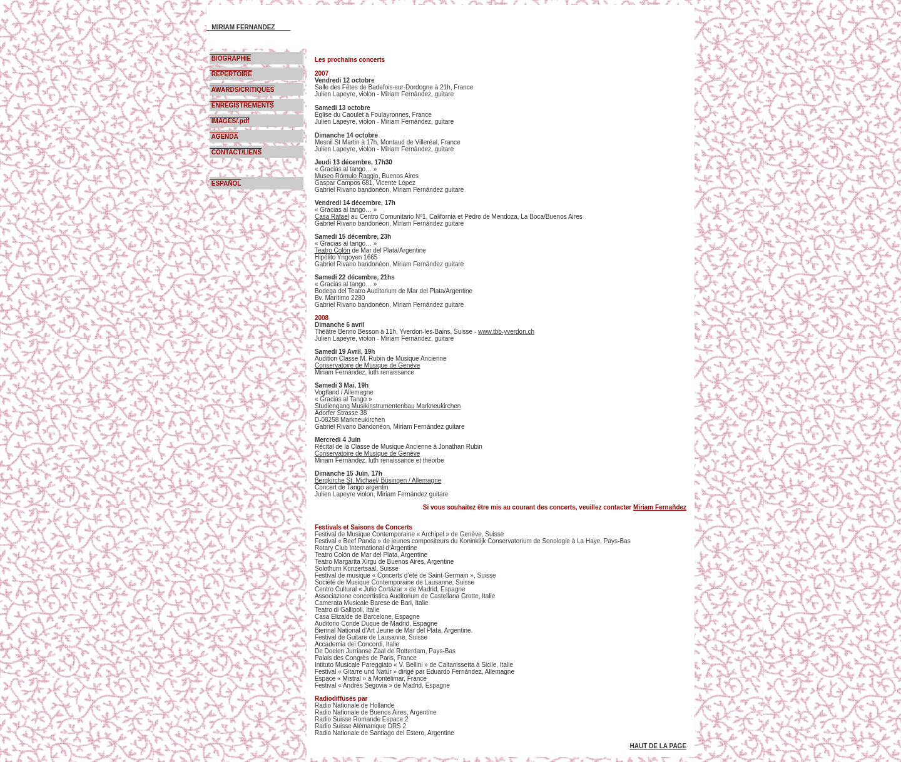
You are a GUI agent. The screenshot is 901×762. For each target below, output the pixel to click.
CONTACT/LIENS (236, 152)
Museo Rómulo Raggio (347, 176)
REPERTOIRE (231, 74)
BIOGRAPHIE (230, 58)
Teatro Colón (332, 250)
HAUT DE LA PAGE (658, 746)
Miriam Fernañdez (659, 507)
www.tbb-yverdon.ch (506, 331)
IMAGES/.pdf (229, 121)
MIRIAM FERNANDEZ (248, 27)
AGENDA (224, 136)
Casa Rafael (332, 216)
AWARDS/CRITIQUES (242, 89)
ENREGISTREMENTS (242, 105)
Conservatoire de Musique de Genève (367, 365)
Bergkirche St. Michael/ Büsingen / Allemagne (378, 480)
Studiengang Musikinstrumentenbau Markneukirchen (388, 406)
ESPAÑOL (225, 183)
